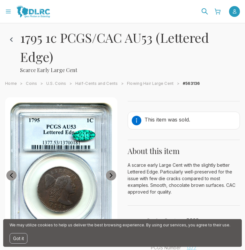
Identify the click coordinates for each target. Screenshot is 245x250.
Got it (18, 238)
